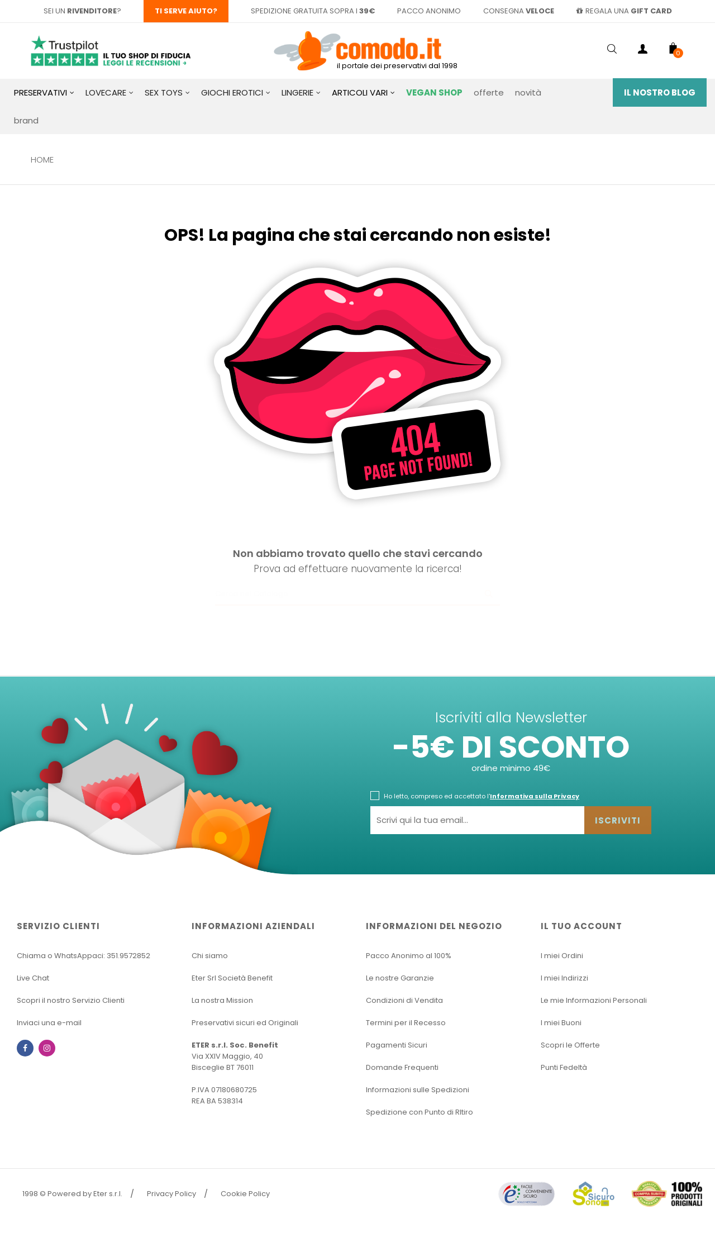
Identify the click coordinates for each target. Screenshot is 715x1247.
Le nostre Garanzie (400, 978)
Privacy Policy (171, 1193)
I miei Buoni (561, 1022)
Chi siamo (210, 955)
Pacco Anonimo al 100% (408, 955)
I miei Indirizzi (564, 978)
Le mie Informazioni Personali (594, 1000)
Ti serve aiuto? (186, 11)
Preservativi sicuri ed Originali (245, 1022)
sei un (80, 11)
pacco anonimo (429, 11)
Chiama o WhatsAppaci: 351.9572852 (83, 955)
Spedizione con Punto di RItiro (419, 1112)
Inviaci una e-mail (49, 1022)
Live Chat (33, 978)
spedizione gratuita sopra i (313, 11)
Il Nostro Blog (659, 92)
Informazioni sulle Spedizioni (417, 1089)
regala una (624, 11)
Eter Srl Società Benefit (232, 978)
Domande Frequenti (402, 1067)
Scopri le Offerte (570, 1045)
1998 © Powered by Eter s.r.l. (72, 1193)
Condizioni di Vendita (404, 1000)
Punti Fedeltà (564, 1067)
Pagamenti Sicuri (396, 1045)
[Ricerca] (357, 594)
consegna (518, 11)
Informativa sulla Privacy (534, 796)
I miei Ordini (562, 955)
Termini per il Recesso (406, 1022)
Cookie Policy (245, 1193)
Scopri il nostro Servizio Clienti (71, 1000)
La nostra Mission (222, 1000)
